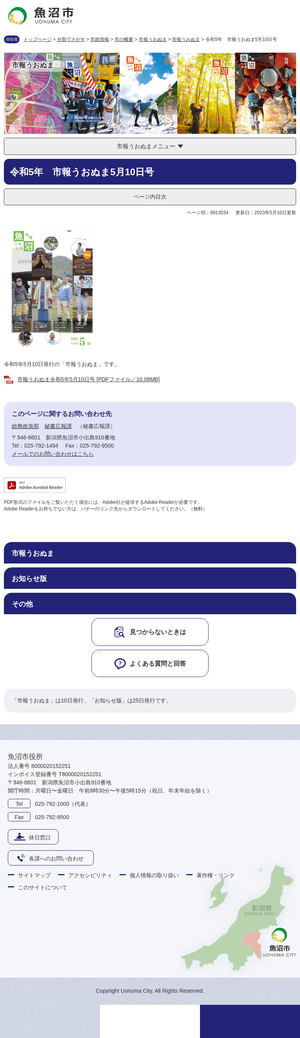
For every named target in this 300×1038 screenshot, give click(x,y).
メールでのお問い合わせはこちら (53, 454)
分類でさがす (71, 39)
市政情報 (99, 39)
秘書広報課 (58, 426)
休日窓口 (40, 837)
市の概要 (123, 39)
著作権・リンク (215, 875)
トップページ (37, 39)
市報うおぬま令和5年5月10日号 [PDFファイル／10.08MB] (88, 379)
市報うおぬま (153, 39)
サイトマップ (34, 875)
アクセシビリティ (90, 875)
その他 (22, 604)
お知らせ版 (29, 579)
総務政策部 (25, 426)
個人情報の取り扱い (154, 875)
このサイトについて (42, 887)
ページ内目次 (150, 197)
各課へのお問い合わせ (56, 858)
